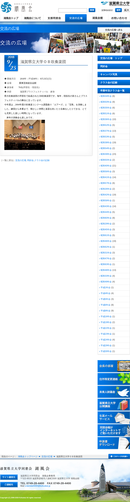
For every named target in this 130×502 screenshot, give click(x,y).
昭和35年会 (106, 108)
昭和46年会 (106, 241)
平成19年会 (106, 322)
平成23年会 (106, 334)
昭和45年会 (106, 229)
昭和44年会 (106, 212)
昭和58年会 (106, 200)
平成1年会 (106, 287)
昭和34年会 (106, 96)
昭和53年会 (106, 137)
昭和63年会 (106, 264)
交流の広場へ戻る (113, 30)
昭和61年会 (106, 235)
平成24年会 (106, 340)
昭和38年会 (106, 142)
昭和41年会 (106, 177)
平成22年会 (106, 328)
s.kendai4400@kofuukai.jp (37, 486)
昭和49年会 (106, 282)
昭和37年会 (106, 131)
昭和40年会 (106, 166)
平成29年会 (106, 345)
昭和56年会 (106, 171)
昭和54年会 (106, 148)
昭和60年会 (106, 218)
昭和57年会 (106, 183)
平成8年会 (106, 311)
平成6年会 (106, 305)
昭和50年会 (106, 102)
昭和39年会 (106, 154)
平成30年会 (106, 351)
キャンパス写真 (108, 74)
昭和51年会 (106, 113)
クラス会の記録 (42, 160)
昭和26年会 (106, 189)
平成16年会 (106, 316)
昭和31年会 (106, 253)
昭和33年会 (106, 276)
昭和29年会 (106, 224)
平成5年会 (106, 299)
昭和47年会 (106, 258)
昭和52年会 (106, 125)
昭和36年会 (106, 119)
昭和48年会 (106, 270)
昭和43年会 (106, 206)
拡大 (126, 10)
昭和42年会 (106, 195)
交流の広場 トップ (111, 58)
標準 (118, 10)
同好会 (30, 160)
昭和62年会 (106, 247)
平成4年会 (106, 293)
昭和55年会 (106, 160)
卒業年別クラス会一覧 (112, 90)
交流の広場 (20, 160)
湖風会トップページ (27, 456)
